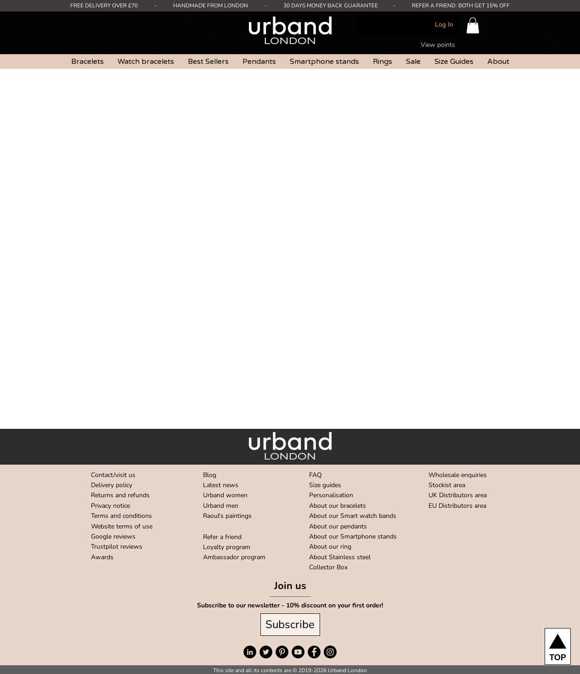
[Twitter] (265, 652)
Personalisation (331, 495)
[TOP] (558, 646)
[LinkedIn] (249, 652)
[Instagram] (330, 652)
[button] (472, 25)
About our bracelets (337, 505)
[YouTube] (298, 652)
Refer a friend (222, 537)
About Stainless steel (340, 557)
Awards (102, 557)
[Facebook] (314, 652)
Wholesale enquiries (457, 475)
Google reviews (113, 536)
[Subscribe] (290, 624)
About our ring (330, 546)
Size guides (325, 485)
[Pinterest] (282, 652)
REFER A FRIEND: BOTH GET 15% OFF (461, 5)
